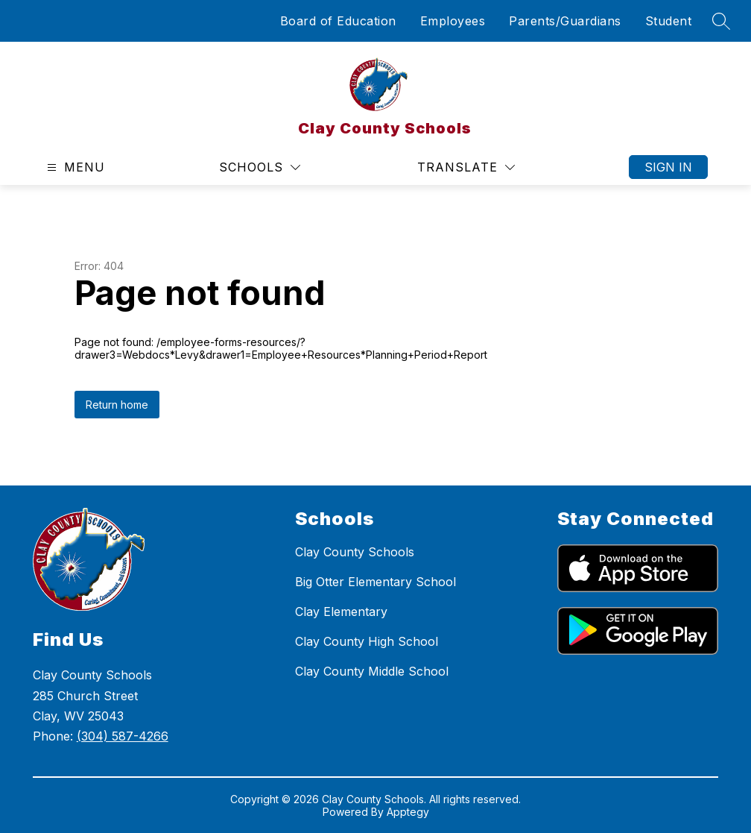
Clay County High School (366, 641)
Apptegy (408, 811)
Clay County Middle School (372, 671)
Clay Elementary (341, 611)
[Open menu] (74, 167)
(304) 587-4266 (122, 736)
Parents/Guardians (565, 20)
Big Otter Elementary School (375, 581)
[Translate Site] (466, 167)
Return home (117, 404)
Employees (453, 20)
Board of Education (338, 20)
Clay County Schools (354, 551)
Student (668, 20)
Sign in (668, 167)
